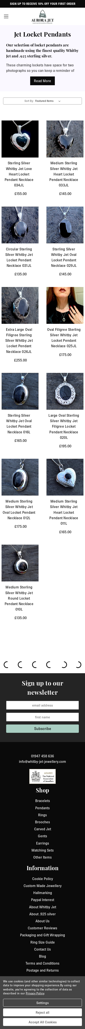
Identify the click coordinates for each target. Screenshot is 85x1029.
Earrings (42, 843)
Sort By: (29, 101)
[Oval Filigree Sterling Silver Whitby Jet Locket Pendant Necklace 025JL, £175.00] (64, 305)
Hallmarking (42, 893)
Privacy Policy (35, 993)
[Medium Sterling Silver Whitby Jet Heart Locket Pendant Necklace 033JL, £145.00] (64, 138)
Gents (42, 836)
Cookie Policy (42, 879)
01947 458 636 (42, 756)
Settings (42, 1003)
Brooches (42, 822)
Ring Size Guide (42, 942)
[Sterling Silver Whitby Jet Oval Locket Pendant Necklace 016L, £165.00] (20, 391)
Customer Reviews (42, 928)
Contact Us (42, 949)
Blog (42, 956)
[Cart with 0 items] (79, 16)
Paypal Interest (42, 900)
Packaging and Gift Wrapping (42, 935)
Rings (42, 815)
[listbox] (49, 101)
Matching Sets (42, 850)
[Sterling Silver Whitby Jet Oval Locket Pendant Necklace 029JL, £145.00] (64, 225)
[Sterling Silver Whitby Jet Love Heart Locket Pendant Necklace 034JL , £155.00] (20, 138)
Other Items (42, 857)
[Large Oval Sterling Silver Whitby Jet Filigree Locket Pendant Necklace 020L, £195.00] (64, 391)
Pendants (42, 808)
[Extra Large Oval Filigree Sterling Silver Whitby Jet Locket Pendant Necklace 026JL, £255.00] (20, 305)
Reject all (42, 1012)
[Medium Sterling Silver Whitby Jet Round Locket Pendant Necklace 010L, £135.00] (20, 563)
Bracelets (42, 801)
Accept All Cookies (43, 1022)
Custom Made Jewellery (43, 886)
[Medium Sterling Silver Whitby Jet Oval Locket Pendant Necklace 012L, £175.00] (20, 477)
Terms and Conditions (42, 963)
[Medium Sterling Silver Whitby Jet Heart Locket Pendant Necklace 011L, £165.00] (64, 477)
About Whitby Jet (42, 907)
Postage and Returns (42, 970)
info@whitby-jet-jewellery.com (42, 761)
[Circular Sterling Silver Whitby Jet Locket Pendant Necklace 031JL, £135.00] (20, 225)
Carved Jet (42, 829)
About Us (42, 921)
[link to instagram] (42, 751)
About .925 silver (42, 914)
